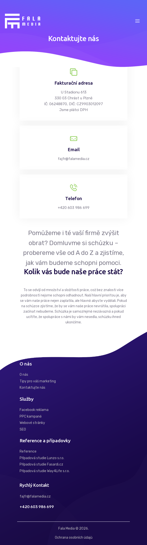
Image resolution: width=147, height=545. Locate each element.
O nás (24, 375)
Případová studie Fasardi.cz (41, 464)
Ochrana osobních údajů (73, 537)
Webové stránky (32, 423)
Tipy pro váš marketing (38, 381)
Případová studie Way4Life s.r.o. (45, 471)
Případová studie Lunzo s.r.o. (42, 458)
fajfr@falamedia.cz (35, 496)
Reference (28, 451)
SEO (23, 429)
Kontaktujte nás (32, 388)
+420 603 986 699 (37, 507)
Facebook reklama (34, 410)
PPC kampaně (31, 416)
